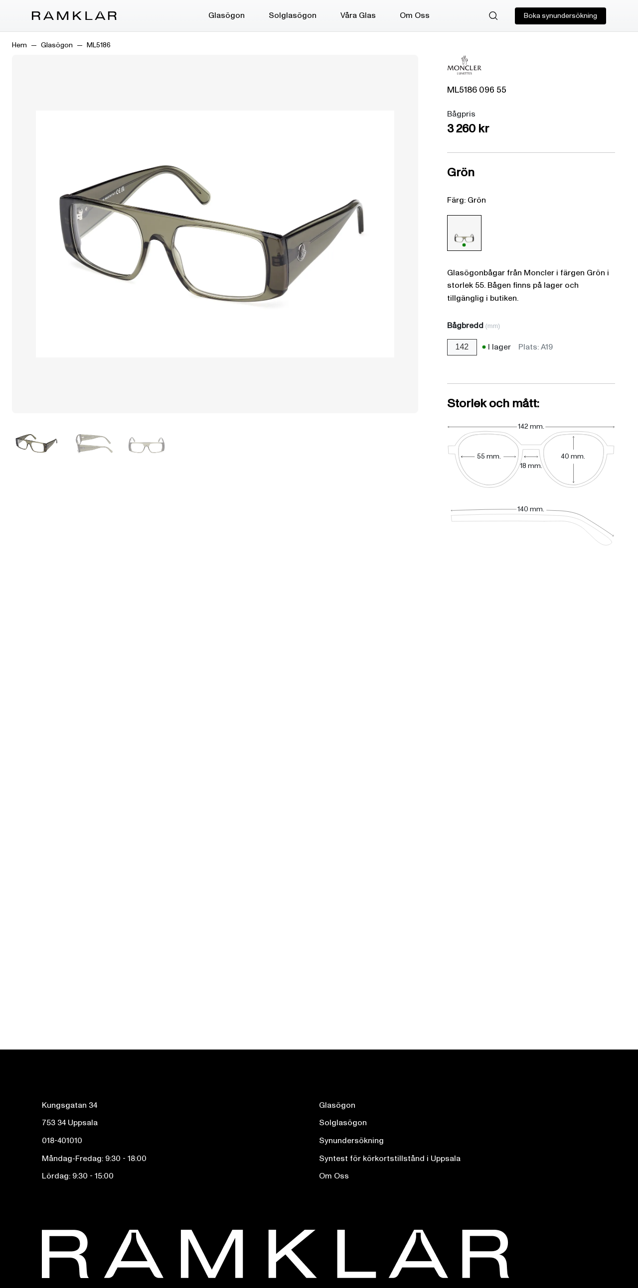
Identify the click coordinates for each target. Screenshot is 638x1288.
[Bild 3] (146, 443)
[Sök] (493, 15)
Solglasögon (293, 15)
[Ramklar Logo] (74, 15)
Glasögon (226, 15)
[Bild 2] (92, 443)
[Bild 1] (37, 443)
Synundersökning (351, 1140)
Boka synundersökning (560, 15)
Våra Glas (358, 15)
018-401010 (62, 1140)
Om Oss (415, 15)
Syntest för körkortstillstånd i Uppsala (390, 1158)
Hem (19, 45)
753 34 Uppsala (70, 1122)
